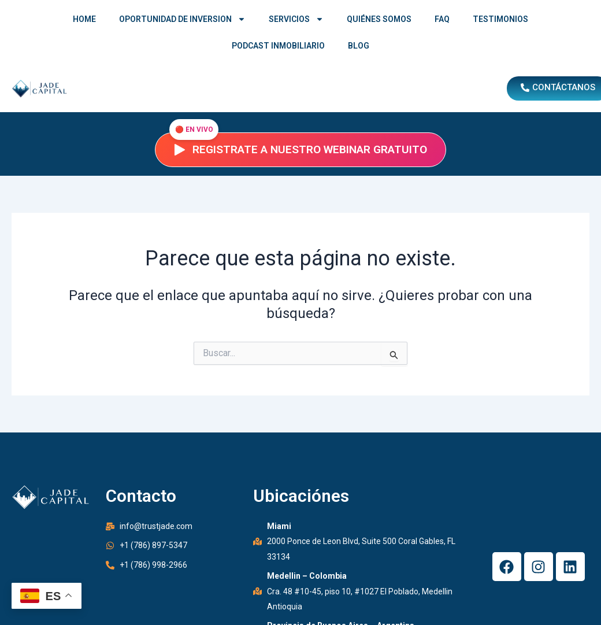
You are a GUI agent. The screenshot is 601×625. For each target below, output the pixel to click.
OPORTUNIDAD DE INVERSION (182, 19)
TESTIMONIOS (500, 19)
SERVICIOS (296, 19)
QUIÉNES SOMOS (379, 19)
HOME (84, 19)
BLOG (358, 45)
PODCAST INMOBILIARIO (278, 45)
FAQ (442, 19)
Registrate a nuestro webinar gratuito (300, 149)
